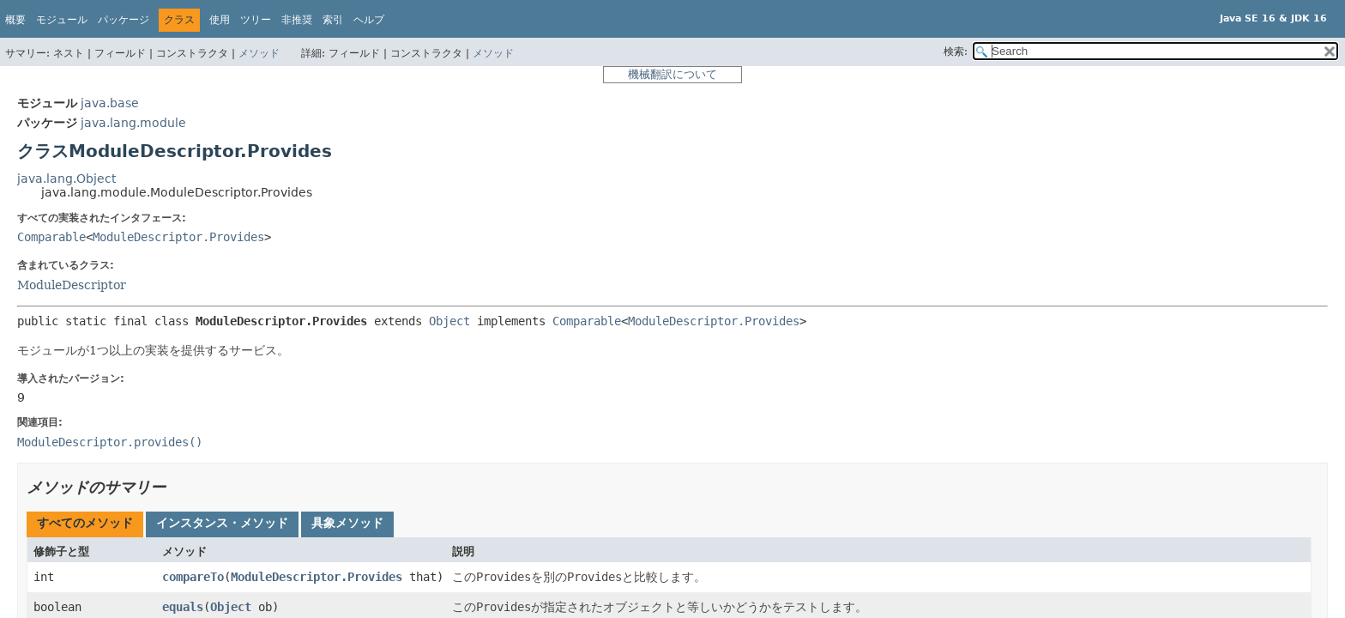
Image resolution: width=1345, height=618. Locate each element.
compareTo (193, 577)
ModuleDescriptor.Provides (178, 237)
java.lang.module (133, 123)
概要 (15, 20)
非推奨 (296, 20)
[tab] (85, 524)
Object (449, 321)
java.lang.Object (66, 178)
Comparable (51, 237)
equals (182, 607)
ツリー (255, 20)
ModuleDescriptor (71, 285)
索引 (333, 20)
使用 (219, 20)
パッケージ (123, 20)
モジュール (61, 20)
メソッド (259, 53)
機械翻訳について (672, 74)
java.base (110, 103)
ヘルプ (368, 20)
